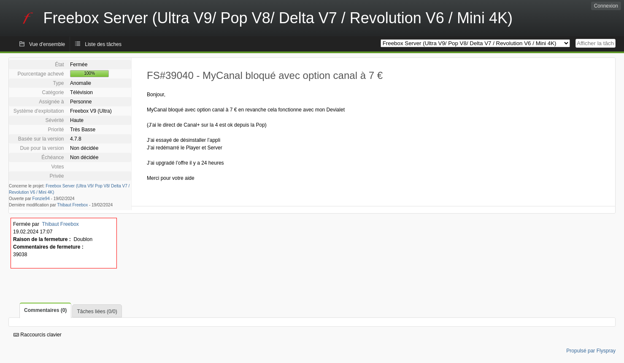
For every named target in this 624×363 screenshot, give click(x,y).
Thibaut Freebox (72, 205)
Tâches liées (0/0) (97, 311)
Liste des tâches (103, 44)
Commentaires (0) (45, 310)
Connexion (606, 6)
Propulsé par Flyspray (591, 351)
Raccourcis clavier (38, 335)
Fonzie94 (41, 198)
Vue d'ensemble (47, 44)
